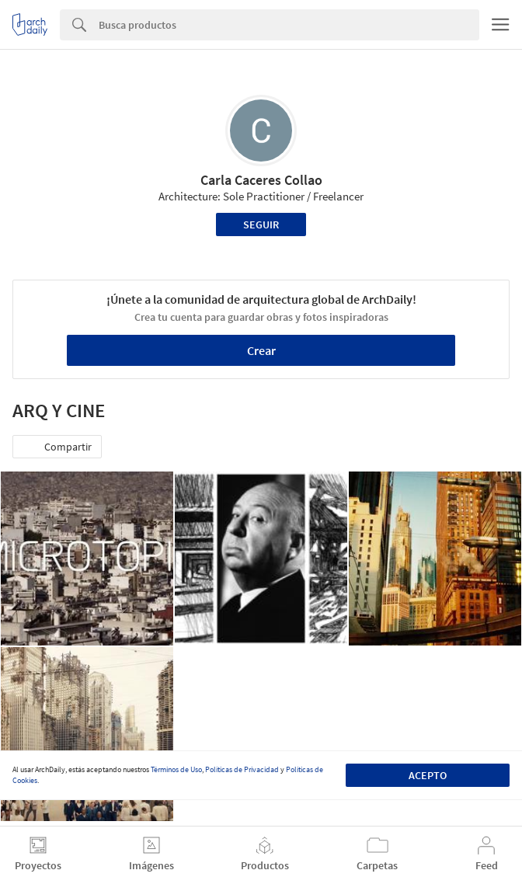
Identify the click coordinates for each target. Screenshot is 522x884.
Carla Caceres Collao (261, 180)
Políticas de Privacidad (242, 769)
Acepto (428, 775)
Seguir (261, 224)
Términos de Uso (176, 769)
